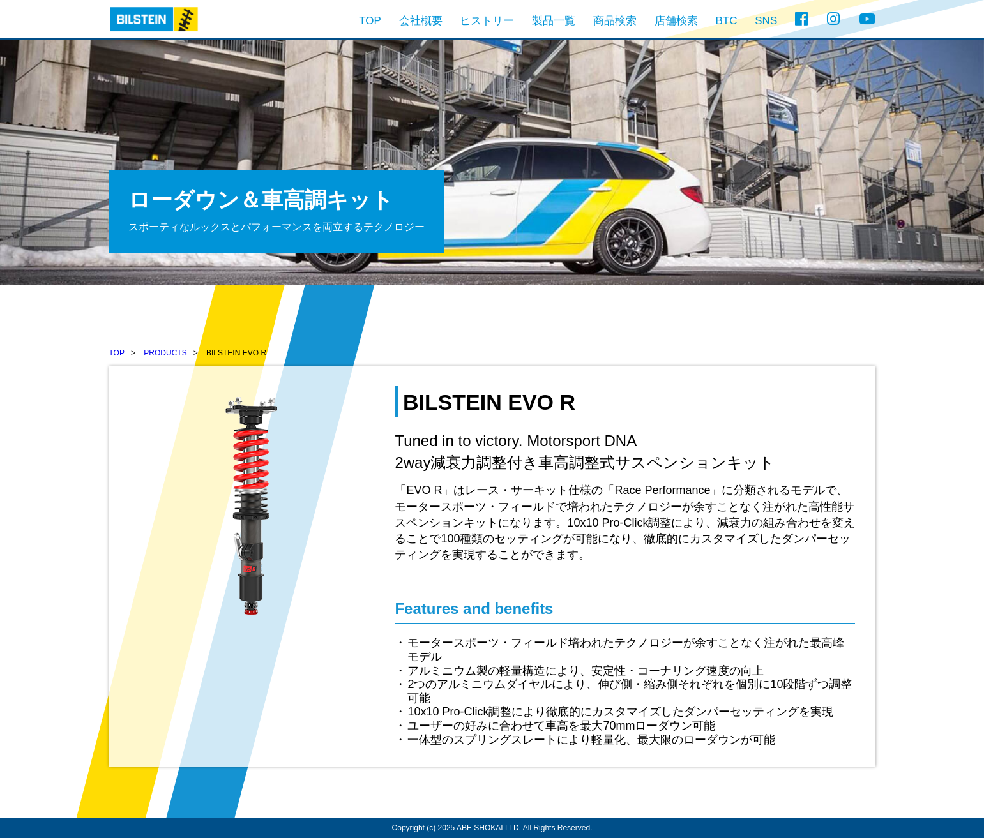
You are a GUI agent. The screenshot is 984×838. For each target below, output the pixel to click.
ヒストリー (487, 21)
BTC (727, 21)
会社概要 (421, 21)
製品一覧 (553, 21)
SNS (766, 21)
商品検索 (615, 21)
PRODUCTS (165, 352)
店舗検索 (676, 21)
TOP (370, 21)
